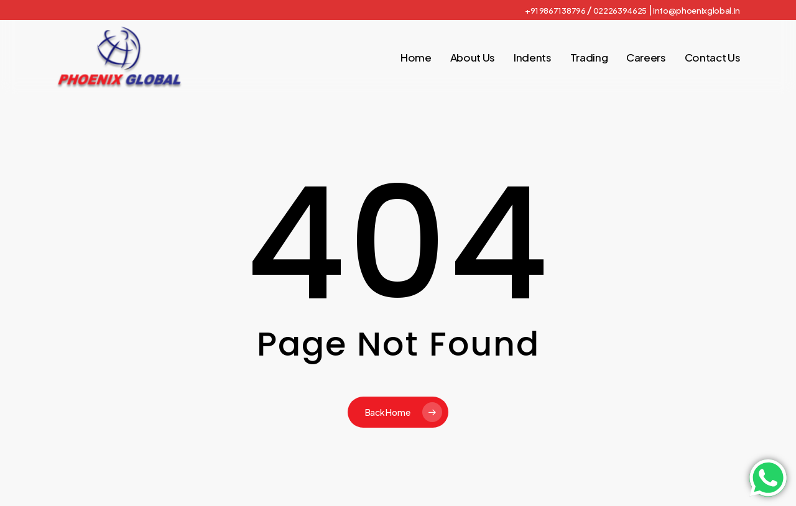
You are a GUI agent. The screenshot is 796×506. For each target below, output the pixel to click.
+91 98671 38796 (555, 11)
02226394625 (620, 11)
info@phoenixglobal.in (696, 11)
